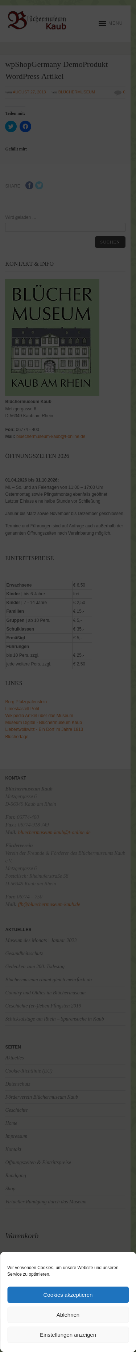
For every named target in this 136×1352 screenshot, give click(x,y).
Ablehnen (68, 1315)
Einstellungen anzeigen (68, 1335)
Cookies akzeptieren (68, 1295)
